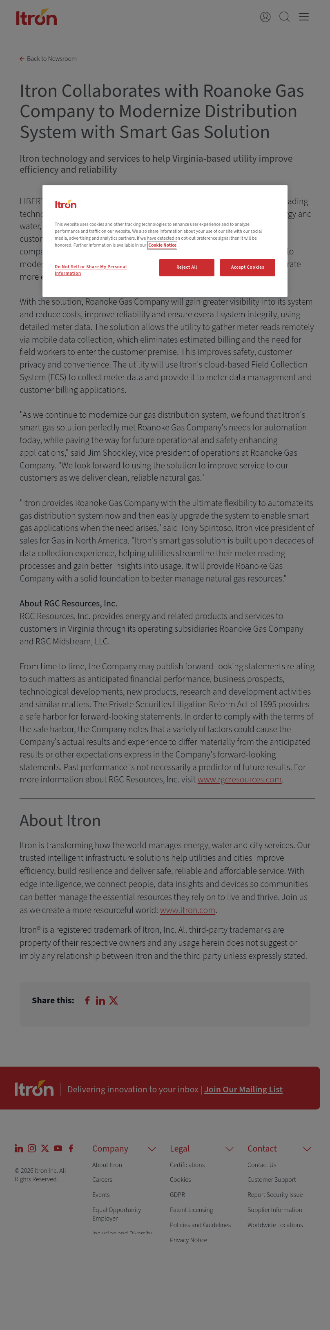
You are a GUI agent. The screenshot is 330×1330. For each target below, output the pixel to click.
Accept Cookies (247, 267)
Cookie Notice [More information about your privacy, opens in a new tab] (162, 245)
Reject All (186, 267)
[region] (165, 241)
